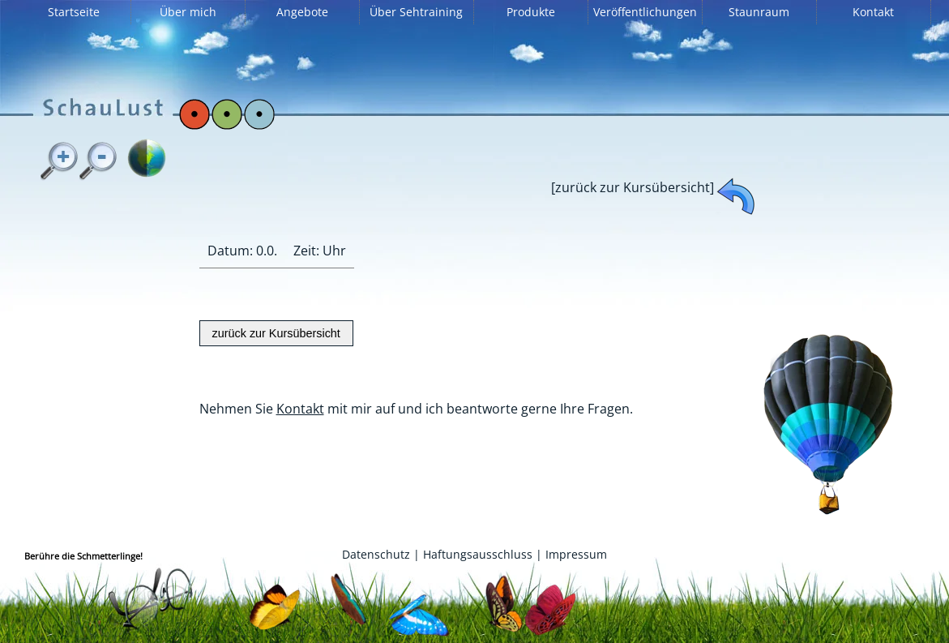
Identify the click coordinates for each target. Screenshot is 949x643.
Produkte (531, 11)
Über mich (188, 11)
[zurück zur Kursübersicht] (632, 187)
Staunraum (759, 11)
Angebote (302, 11)
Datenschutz (376, 554)
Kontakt (873, 11)
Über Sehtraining (416, 11)
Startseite (74, 11)
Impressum (576, 554)
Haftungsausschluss (477, 554)
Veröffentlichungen (645, 11)
